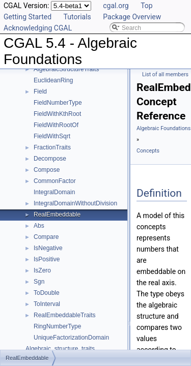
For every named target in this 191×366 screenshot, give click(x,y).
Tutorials (77, 17)
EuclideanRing (53, 80)
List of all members (165, 74)
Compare (46, 236)
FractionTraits (52, 147)
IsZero (42, 270)
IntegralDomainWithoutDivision (75, 203)
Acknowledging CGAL (38, 28)
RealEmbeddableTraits (65, 315)
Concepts (148, 150)
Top (147, 6)
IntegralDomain (54, 192)
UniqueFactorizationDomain (71, 337)
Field (40, 91)
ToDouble (47, 292)
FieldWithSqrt (52, 136)
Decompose (50, 158)
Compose (47, 169)
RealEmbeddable (57, 214)
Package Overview (132, 17)
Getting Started (27, 17)
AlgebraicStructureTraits (66, 69)
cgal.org (115, 6)
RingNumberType (57, 326)
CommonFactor (55, 181)
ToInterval (47, 304)
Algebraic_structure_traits (60, 348)
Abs (39, 225)
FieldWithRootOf (56, 125)
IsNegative (48, 248)
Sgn (39, 281)
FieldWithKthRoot (57, 113)
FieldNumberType (58, 102)
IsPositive (47, 259)
